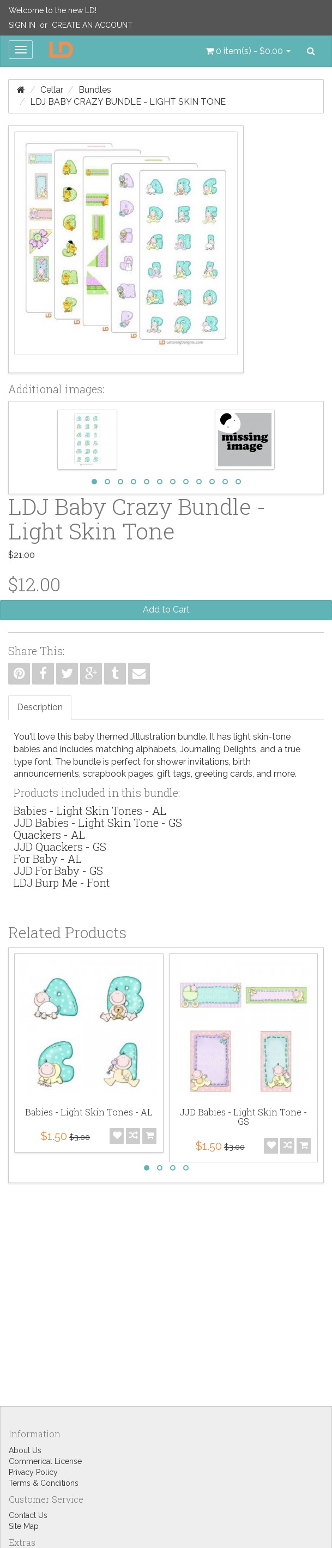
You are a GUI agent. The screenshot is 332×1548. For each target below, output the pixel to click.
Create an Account (92, 25)
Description (40, 707)
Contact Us (28, 1515)
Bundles (95, 90)
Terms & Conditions (44, 1483)
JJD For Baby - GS (58, 870)
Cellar (51, 90)
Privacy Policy (33, 1472)
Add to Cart (166, 609)
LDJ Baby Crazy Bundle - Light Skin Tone (128, 102)
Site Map (24, 1526)
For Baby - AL (48, 858)
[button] (248, 51)
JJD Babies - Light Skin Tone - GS (98, 822)
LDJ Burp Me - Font (62, 882)
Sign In (22, 25)
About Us (25, 1450)
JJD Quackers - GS (60, 846)
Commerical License (45, 1461)
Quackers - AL (49, 834)
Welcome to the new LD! (52, 10)
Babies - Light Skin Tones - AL (90, 810)
